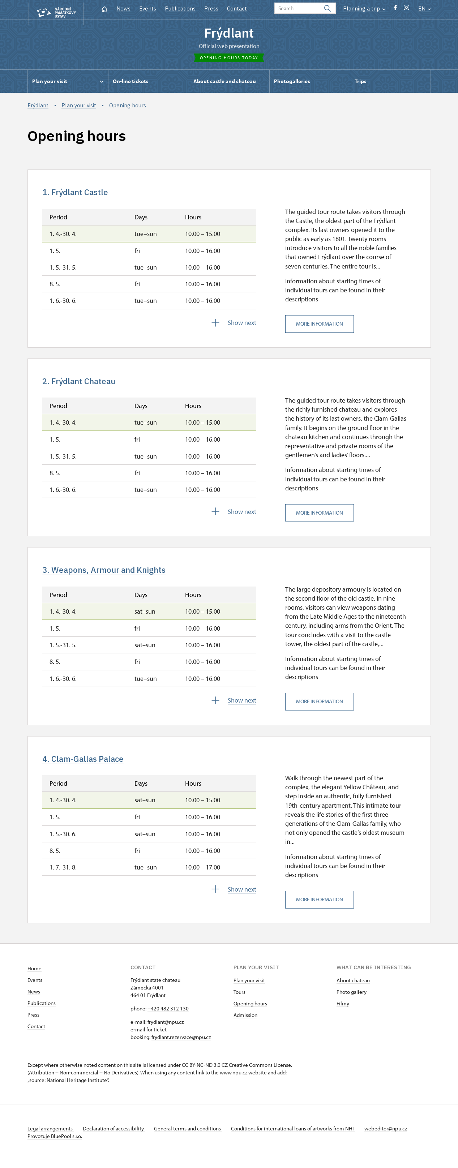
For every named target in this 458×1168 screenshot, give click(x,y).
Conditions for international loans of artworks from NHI (301, 1136)
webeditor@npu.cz (395, 1136)
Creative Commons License (260, 1072)
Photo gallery (352, 999)
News (123, 8)
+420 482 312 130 (168, 1016)
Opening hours (250, 1011)
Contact (237, 8)
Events (147, 8)
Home (34, 976)
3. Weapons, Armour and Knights (112, 575)
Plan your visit (249, 988)
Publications (180, 8)
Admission (245, 1022)
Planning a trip (364, 8)
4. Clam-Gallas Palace (88, 766)
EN (424, 8)
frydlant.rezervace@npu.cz (181, 1045)
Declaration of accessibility (116, 1136)
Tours (239, 999)
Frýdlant (229, 33)
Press (211, 8)
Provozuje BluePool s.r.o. (54, 1144)
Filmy (343, 1011)
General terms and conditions (193, 1136)
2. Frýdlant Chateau (84, 385)
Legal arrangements (50, 1136)
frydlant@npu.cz (165, 1029)
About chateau (353, 988)
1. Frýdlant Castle (79, 194)
